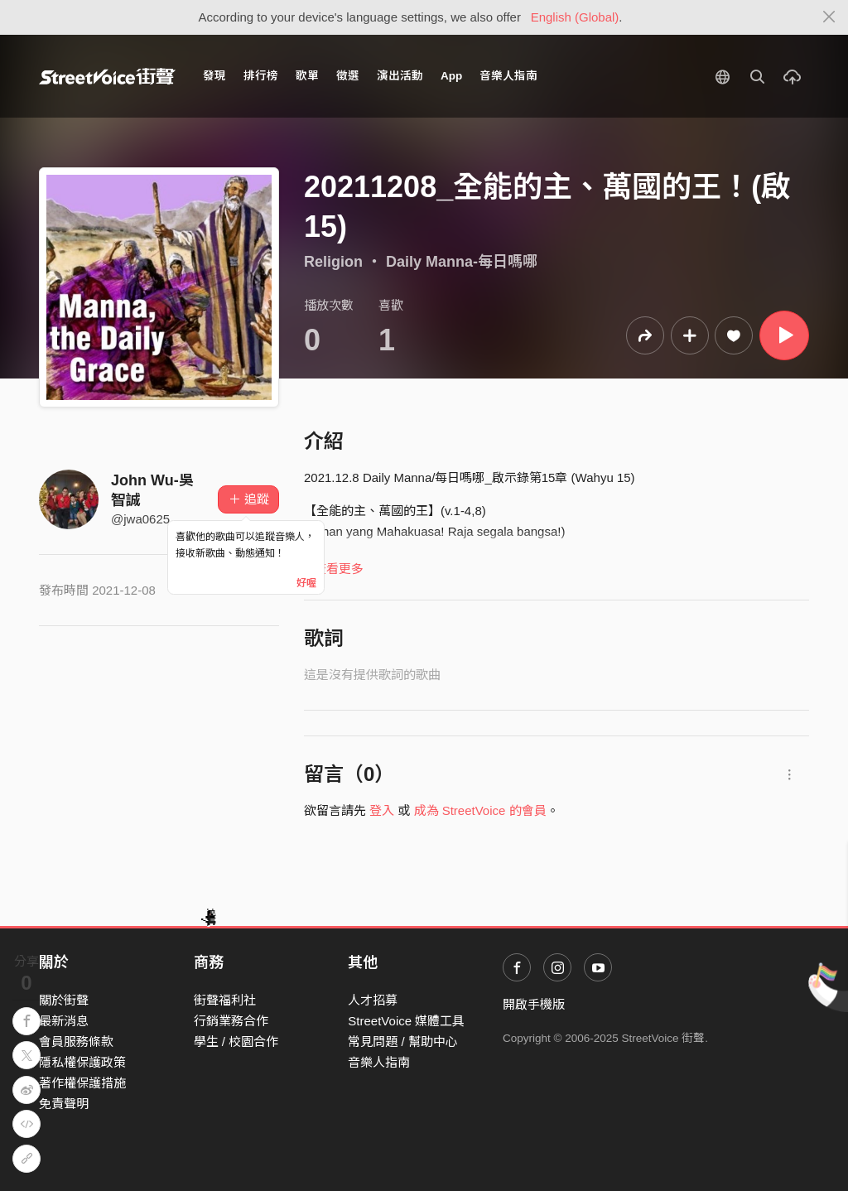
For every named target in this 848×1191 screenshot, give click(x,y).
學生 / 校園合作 (236, 1041)
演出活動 (400, 76)
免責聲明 (64, 1104)
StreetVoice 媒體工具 (406, 1021)
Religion (333, 261)
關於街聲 (64, 1000)
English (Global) (575, 17)
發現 (214, 76)
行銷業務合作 (231, 1021)
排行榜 (260, 76)
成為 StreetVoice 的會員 (480, 810)
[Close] (829, 17)
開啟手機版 (534, 1004)
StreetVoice (107, 76)
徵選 (347, 76)
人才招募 (373, 1000)
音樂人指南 (508, 76)
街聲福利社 (225, 1000)
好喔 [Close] (306, 583)
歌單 (307, 76)
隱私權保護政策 (82, 1062)
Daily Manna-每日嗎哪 (461, 261)
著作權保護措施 (82, 1083)
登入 (381, 810)
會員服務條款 (76, 1041)
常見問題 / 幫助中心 (403, 1041)
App (451, 76)
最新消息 (64, 1021)
